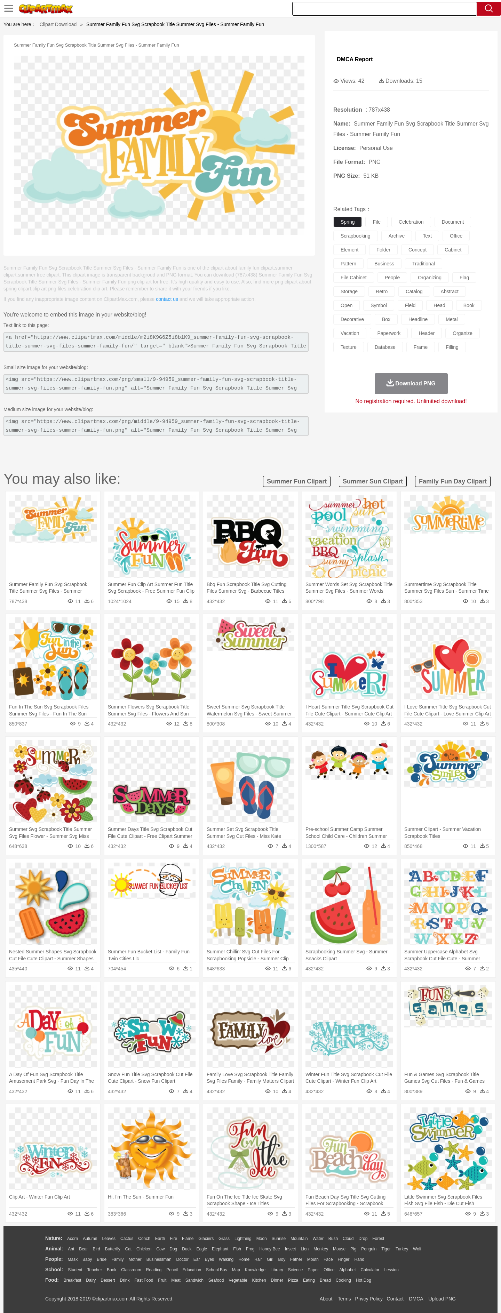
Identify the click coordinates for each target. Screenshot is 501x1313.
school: (54, 1269)
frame (421, 347)
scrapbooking (356, 236)
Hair (258, 1259)
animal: (54, 1248)
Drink (125, 1280)
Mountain (299, 1238)
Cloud (348, 1238)
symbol (379, 305)
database (385, 347)
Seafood (216, 1280)
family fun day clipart (453, 481)
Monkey (320, 1249)
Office (329, 1269)
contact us (167, 299)
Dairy (91, 1280)
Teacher (94, 1269)
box (386, 319)
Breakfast (72, 1280)
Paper (313, 1269)
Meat (176, 1280)
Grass (224, 1238)
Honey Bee (269, 1249)
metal (452, 319)
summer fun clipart (297, 481)
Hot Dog (363, 1280)
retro (382, 291)
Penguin (368, 1249)
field (410, 305)
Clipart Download (58, 24)
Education (192, 1269)
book (469, 305)
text (427, 236)
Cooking (343, 1280)
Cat (128, 1249)
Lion (305, 1249)
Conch (144, 1238)
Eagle (201, 1249)
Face (328, 1259)
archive (397, 236)
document (453, 222)
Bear (83, 1249)
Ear (196, 1259)
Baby (87, 1259)
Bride (101, 1259)
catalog (414, 291)
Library (276, 1269)
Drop (362, 1238)
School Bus (216, 1269)
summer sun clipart (373, 481)
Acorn (72, 1238)
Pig (353, 1249)
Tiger (386, 1249)
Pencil (172, 1269)
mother (134, 1259)
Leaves (109, 1238)
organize (462, 333)
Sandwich (194, 1280)
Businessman (159, 1259)
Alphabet (347, 1269)
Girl (270, 1259)
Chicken (143, 1249)
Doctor (182, 1259)
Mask (72, 1259)
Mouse (339, 1249)
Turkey (402, 1249)
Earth (160, 1238)
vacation (350, 333)
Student (75, 1269)
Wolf (417, 1249)
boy (282, 1259)
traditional (423, 263)
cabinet (453, 250)
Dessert (108, 1280)
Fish (237, 1249)
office (456, 236)
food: (52, 1280)
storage (349, 291)
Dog (173, 1249)
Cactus (126, 1238)
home (243, 1259)
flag (464, 277)
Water (318, 1238)
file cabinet (354, 277)
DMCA (416, 1299)
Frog (250, 1249)
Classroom (131, 1269)
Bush (333, 1238)
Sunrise (279, 1238)
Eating (309, 1280)
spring (348, 222)
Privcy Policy (369, 1299)
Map (236, 1269)
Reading (154, 1269)
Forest (378, 1238)
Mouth (313, 1259)
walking (226, 1259)
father (296, 1259)
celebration (411, 222)
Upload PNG (442, 1299)
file (377, 222)
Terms (344, 1299)
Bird (96, 1249)
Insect (290, 1249)
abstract (450, 291)
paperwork (388, 333)
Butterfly (112, 1249)
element (349, 250)
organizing (430, 277)
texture (349, 347)
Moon (261, 1238)
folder (383, 250)
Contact (395, 1299)
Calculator (370, 1269)
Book (111, 1269)
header (427, 333)
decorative (352, 319)
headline (418, 319)
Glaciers (206, 1238)
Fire (173, 1238)
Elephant (220, 1249)
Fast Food (143, 1280)
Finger (343, 1259)
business (384, 263)
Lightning (243, 1238)
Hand (359, 1259)
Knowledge (255, 1269)
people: (54, 1259)
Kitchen (259, 1280)
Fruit (162, 1280)
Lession (391, 1269)
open (346, 305)
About (326, 1299)
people (392, 277)
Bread (325, 1280)
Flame (187, 1238)
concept (417, 250)
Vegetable (238, 1280)
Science (295, 1269)
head (439, 305)
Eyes (209, 1259)
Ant (71, 1249)
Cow (160, 1249)
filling (452, 347)
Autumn (90, 1238)
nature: (53, 1238)
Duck (186, 1249)
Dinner (277, 1280)
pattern (348, 263)
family (117, 1259)
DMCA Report (355, 59)
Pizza (293, 1280)
